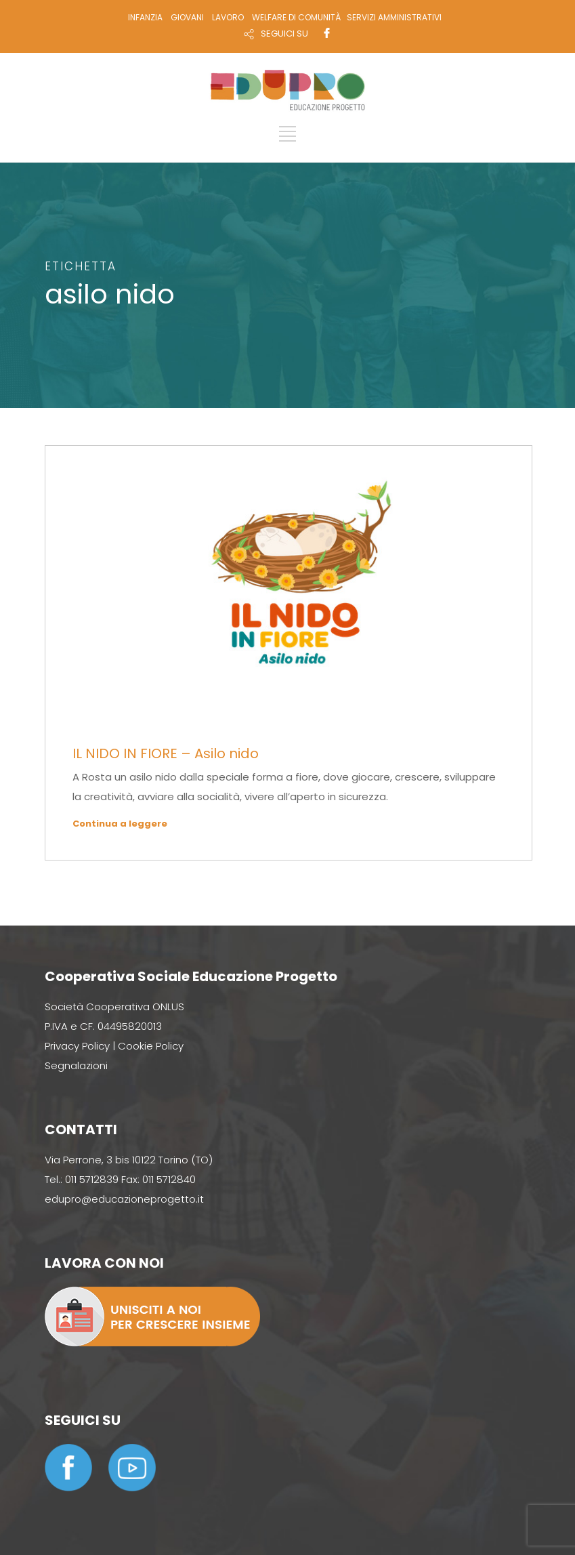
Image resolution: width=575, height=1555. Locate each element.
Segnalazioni (76, 1065)
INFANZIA (145, 17)
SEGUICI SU (284, 33)
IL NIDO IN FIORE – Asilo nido (165, 753)
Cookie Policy (151, 1046)
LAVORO (228, 17)
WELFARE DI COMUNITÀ (296, 17)
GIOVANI (187, 17)
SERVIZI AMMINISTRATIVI (394, 17)
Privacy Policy (77, 1046)
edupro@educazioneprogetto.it (124, 1199)
